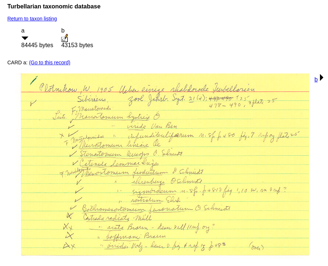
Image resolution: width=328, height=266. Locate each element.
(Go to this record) (49, 62)
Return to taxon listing (32, 19)
